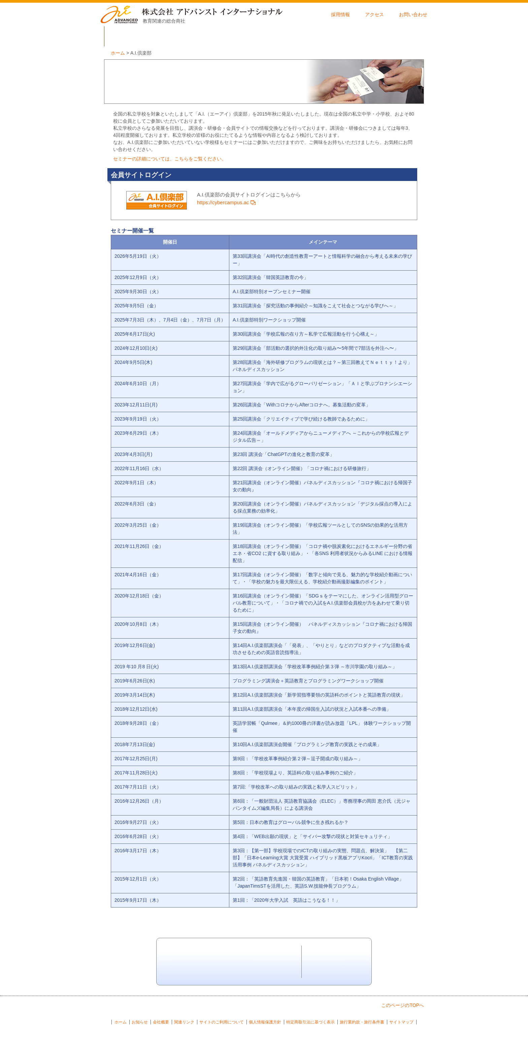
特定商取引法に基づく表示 (310, 1022)
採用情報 (340, 14)
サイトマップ (401, 1022)
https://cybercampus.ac (226, 202)
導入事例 (290, 36)
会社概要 (131, 36)
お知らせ (140, 1022)
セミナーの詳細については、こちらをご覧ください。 (169, 158)
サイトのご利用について (221, 1022)
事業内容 (184, 36)
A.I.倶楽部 (343, 36)
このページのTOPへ (402, 1005)
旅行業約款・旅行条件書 (362, 1022)
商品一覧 (237, 36)
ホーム (120, 1022)
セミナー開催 (397, 36)
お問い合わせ (413, 14)
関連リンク (184, 1022)
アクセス (374, 14)
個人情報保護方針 (265, 1022)
